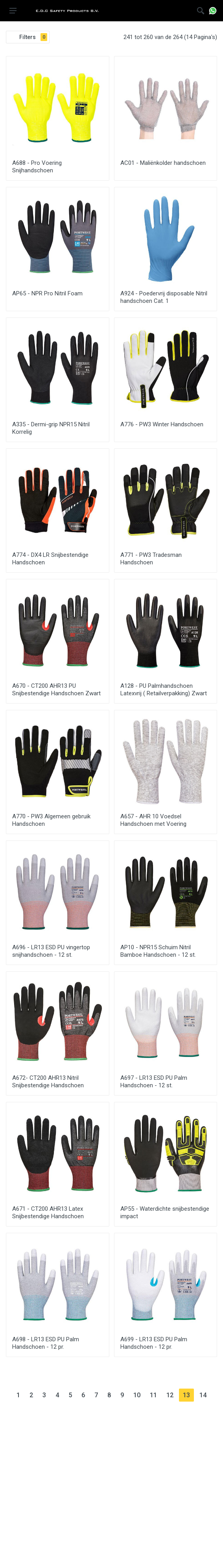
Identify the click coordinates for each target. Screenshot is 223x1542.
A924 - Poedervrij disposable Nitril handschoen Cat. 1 (163, 297)
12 (171, 1395)
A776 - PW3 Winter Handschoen (161, 424)
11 (155, 1395)
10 (138, 1395)
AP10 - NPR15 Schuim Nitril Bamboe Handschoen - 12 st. (158, 951)
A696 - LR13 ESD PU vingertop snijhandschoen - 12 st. (51, 951)
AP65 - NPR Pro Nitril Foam (47, 293)
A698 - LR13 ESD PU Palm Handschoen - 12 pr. (45, 1343)
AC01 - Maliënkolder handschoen (163, 162)
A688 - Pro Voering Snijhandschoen (37, 166)
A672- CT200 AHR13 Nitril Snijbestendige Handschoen (48, 1081)
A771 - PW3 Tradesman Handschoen (151, 558)
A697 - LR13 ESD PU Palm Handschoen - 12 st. (153, 1081)
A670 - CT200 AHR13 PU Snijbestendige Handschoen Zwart (56, 689)
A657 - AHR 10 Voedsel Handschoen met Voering (153, 820)
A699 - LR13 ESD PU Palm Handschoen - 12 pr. (153, 1343)
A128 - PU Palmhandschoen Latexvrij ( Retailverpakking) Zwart (163, 689)
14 (204, 1395)
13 (188, 1395)
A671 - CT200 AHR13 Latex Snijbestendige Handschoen (48, 1212)
